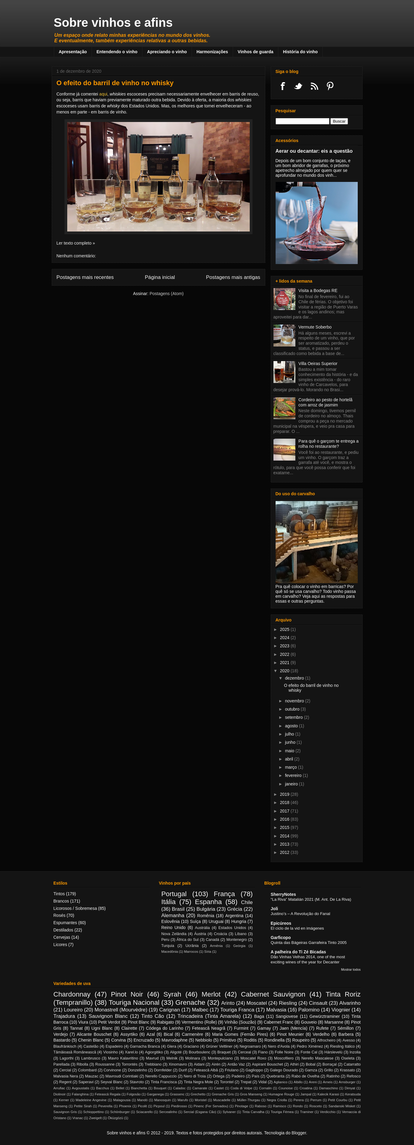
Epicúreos (281, 923)
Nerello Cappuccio (161, 1076)
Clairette (129, 1028)
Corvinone (112, 1070)
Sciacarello (144, 1112)
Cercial (65, 1070)
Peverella (105, 1106)
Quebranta (275, 1076)
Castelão (91, 1046)
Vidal (262, 1082)
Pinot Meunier (290, 1034)
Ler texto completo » (76, 243)
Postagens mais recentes (85, 277)
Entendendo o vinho (116, 51)
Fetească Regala (108, 1094)
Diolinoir (60, 1094)
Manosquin (162, 1100)
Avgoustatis (80, 1088)
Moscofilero (284, 1058)
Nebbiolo (203, 1040)
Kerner (64, 1100)
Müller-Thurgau (248, 1100)
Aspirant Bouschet (267, 1064)
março (291, 767)
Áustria (200, 934)
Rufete (322, 1028)
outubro (293, 709)
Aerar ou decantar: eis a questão (314, 151)
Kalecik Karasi (328, 1094)
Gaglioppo (254, 1070)
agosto (292, 725)
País (255, 1076)
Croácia (220, 934)
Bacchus (102, 1088)
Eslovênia (170, 921)
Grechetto (198, 1094)
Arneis (328, 1082)
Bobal (310, 1064)
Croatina (305, 1088)
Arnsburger (347, 1082)
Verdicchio (328, 1112)
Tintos (59, 893)
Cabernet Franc (278, 1022)
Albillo (298, 1082)
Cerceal (244, 1052)
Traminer (306, 1112)
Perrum (316, 1100)
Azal (151, 1034)
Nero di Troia (195, 1076)
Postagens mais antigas (233, 277)
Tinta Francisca (164, 1082)
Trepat (246, 1082)
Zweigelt (95, 1118)
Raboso (261, 1106)
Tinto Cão (152, 1016)
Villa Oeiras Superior (317, 363)
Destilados (63, 929)
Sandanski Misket (341, 1106)
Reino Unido (173, 927)
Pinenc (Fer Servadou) (210, 1106)
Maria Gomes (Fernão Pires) (240, 1034)
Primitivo (228, 1040)
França (224, 894)
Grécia (234, 909)
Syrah (172, 994)
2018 (285, 802)
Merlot (211, 994)
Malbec (200, 1010)
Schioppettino (93, 1112)
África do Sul (187, 940)
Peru (165, 940)
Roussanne (105, 1064)
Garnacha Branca (145, 1046)
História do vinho (300, 51)
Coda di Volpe (241, 1088)
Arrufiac (59, 1088)
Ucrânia (192, 946)
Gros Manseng (251, 1094)
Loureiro (73, 1010)
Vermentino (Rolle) (199, 1022)
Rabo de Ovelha (305, 1076)
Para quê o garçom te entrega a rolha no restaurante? (328, 444)
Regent (65, 1082)
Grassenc (177, 1094)
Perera (299, 1100)
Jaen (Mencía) (293, 1028)
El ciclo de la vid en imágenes (297, 928)
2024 (285, 637)
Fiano (263, 1052)
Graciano (191, 1046)
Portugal (173, 894)
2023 (285, 645)
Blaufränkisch (65, 1046)
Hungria (238, 921)
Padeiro (238, 1076)
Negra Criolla (277, 1100)
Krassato (347, 1070)
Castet (219, 1088)
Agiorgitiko (154, 1052)
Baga (259, 1016)
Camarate (199, 1088)
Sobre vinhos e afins (113, 22)
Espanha (208, 902)
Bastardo (62, 1040)
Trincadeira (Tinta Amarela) (209, 1016)
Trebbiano (153, 1064)
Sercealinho (168, 1112)
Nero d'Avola (279, 1046)
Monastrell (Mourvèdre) (121, 1010)
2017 (285, 811)
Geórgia (239, 946)
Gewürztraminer (324, 1016)
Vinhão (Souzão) (240, 1022)
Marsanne (333, 1022)
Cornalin (265, 1088)
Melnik (171, 1058)
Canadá (212, 940)
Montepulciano (220, 1058)
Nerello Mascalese (317, 1058)
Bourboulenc (199, 1052)
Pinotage (241, 1106)
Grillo (328, 1070)
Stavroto (137, 1082)
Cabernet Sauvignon (273, 994)
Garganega (155, 1094)
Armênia (216, 946)
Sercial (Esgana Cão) (199, 1112)
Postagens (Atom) (167, 293)
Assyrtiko (129, 1034)
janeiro (292, 783)
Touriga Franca (237, 1010)
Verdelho (321, 1034)
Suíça (195, 921)
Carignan (169, 1010)
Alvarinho (350, 1003)
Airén (215, 1064)
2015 (285, 827)
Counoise (285, 1088)
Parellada (62, 1064)
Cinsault (318, 1003)
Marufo (182, 1100)
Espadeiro (114, 1046)
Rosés (60, 915)
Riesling (288, 1003)
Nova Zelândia (173, 934)
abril (289, 759)
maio (290, 750)
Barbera (346, 1034)
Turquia (167, 946)
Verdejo (61, 1034)
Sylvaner (229, 1112)
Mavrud (152, 1058)
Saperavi (86, 1082)
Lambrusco (90, 1058)
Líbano (241, 934)
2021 (285, 662)
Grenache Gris (223, 1094)
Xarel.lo (131, 1052)
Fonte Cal (309, 1052)
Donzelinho (137, 1070)
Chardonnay (72, 994)
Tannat (76, 1028)
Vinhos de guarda (255, 51)
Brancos (61, 901)
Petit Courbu (337, 1100)
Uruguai (216, 921)
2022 (285, 654)
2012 (285, 852)
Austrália (202, 928)
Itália (168, 902)
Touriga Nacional (134, 1002)
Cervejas (62, 937)
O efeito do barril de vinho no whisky (115, 83)
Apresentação (73, 51)
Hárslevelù (333, 1052)
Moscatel (256, 1003)
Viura (83, 1022)
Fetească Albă (206, 1070)
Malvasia (276, 1010)
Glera (171, 1046)
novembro (295, 700)
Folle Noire (284, 1052)
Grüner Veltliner (219, 1046)
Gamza (311, 1070)
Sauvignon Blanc (108, 1016)
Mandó (142, 1100)
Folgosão (134, 1094)
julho (290, 734)
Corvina (118, 1040)
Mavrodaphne (175, 1040)
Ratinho (332, 1076)
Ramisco (280, 1106)
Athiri (294, 1064)
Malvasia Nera (66, 1076)
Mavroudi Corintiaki (121, 1076)
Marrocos (191, 951)
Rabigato (165, 1022)
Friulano (232, 1070)
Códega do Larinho (164, 1028)
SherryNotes (283, 894)
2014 (285, 836)
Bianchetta (139, 1088)
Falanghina (80, 1094)
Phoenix (125, 1106)
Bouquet (160, 1088)
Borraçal (329, 1064)
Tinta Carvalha (253, 1112)
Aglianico (280, 1082)
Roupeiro (301, 1040)
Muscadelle (222, 1100)
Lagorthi (67, 1058)
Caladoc (179, 1088)
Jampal (305, 1094)
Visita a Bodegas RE (317, 290)
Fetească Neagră (208, 1028)
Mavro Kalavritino (123, 1058)
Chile (247, 902)
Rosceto (315, 1106)
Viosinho (110, 1052)
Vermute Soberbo (315, 327)
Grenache (190, 1002)
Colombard (87, 1070)
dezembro (295, 678)
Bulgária (206, 909)
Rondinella (274, 1040)
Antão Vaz (236, 1064)
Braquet (224, 1052)
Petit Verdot (109, 1022)
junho (291, 742)
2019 (285, 794)
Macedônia (169, 951)
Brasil (178, 909)
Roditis (250, 1040)
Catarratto (352, 1064)
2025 (285, 629)
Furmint (241, 1028)
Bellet (120, 1088)
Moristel (201, 1100)
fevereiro (294, 775)
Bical (168, 1034)
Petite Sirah (83, 1106)
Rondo (298, 1106)
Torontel (227, 1082)
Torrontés (130, 1064)
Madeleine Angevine (91, 1100)
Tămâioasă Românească (75, 1052)
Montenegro (236, 940)
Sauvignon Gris (65, 1112)
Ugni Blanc (102, 1028)
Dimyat (350, 1088)
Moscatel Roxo (253, 1058)
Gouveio (309, 1022)
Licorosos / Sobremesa (75, 908)
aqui (103, 94)
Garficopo (281, 937)
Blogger (299, 1132)
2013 (285, 844)
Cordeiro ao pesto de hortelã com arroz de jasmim (325, 402)
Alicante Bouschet (94, 1034)
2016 (285, 819)
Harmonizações (212, 51)
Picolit (142, 1106)
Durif (183, 1070)
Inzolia (355, 1052)
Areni (313, 1082)
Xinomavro (178, 1064)
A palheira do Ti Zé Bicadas (298, 951)
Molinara (192, 1058)
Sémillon (345, 1028)
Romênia (205, 915)
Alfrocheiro (326, 1040)
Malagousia (121, 1100)
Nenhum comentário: (76, 255)
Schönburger (120, 1112)
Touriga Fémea (282, 1112)
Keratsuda (353, 1094)
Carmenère (192, 1034)
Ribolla (83, 1064)
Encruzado (144, 1040)
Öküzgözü (115, 1118)
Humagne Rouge (281, 1094)
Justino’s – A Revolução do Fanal (300, 913)
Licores (60, 944)
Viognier (341, 1010)
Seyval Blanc (111, 1082)
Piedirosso (179, 1106)
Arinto (228, 1003)
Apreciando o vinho (167, 51)
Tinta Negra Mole (198, 1082)
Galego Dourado (284, 1070)
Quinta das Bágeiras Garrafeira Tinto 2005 (309, 942)
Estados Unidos (232, 928)
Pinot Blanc (138, 1022)
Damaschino (328, 1088)
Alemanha (172, 915)
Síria (207, 951)
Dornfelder (163, 1070)
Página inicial (160, 277)
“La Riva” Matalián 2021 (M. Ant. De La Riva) (311, 899)
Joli (274, 908)
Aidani (199, 1064)
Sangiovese (287, 1016)
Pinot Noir (127, 994)
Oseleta (347, 1058)
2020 (285, 670)
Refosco (353, 1076)
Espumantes (65, 922)
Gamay (264, 1028)
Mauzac (91, 1076)
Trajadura (64, 1016)
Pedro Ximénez (310, 1046)
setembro (294, 717)
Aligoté (176, 1052)
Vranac (77, 1118)
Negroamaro (250, 1046)
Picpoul (159, 1106)
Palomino (309, 1010)
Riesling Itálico (342, 1046)
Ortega (219, 1076)
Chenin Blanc (90, 1040)
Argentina (234, 915)
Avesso (349, 1040)
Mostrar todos (350, 969)
